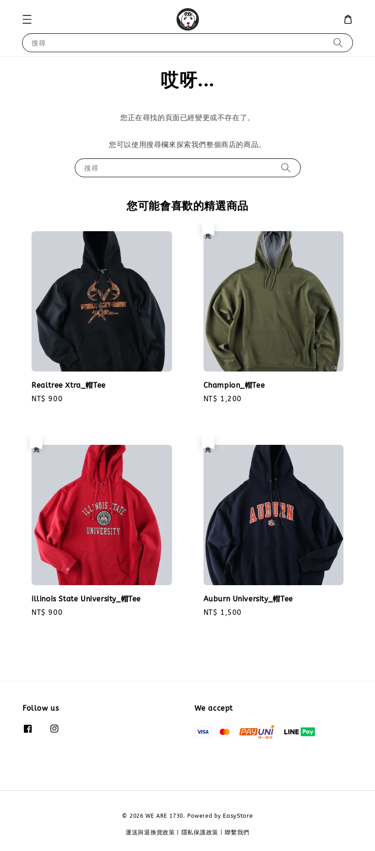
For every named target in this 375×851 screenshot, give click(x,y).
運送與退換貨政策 (150, 832)
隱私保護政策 (199, 832)
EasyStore (238, 815)
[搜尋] (338, 42)
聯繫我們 (237, 832)
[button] (27, 19)
